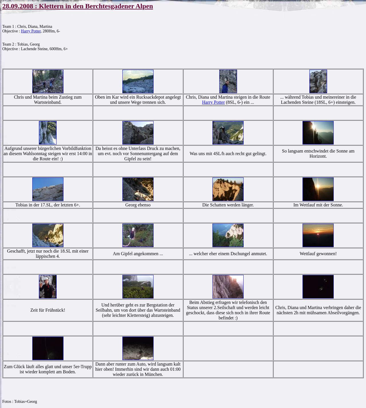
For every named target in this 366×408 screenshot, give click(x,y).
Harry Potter (31, 31)
